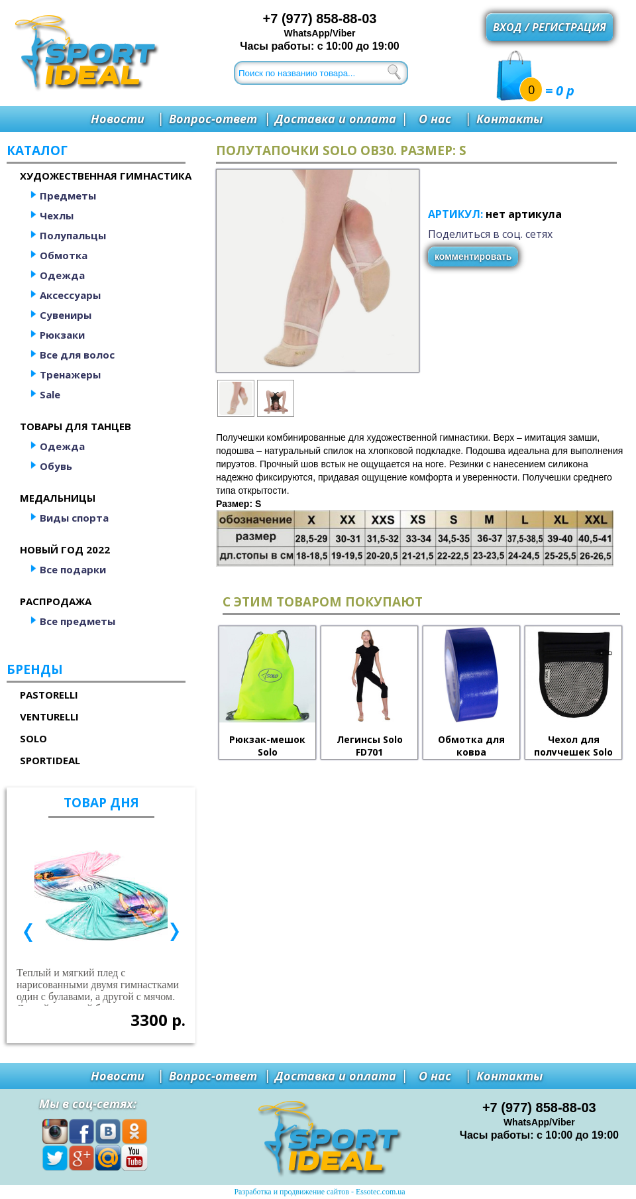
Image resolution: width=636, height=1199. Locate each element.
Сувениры (65, 314)
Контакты (509, 119)
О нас (435, 119)
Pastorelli (49, 694)
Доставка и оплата (335, 119)
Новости (117, 119)
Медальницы (57, 497)
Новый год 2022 (65, 549)
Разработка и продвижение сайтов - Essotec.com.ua (319, 1191)
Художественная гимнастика (105, 175)
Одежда (62, 275)
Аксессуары (70, 295)
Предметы (68, 195)
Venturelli (49, 716)
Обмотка (63, 255)
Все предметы (77, 621)
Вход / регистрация (549, 27)
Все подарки (73, 569)
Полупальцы (73, 235)
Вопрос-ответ (213, 119)
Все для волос (77, 354)
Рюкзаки (62, 334)
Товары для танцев (75, 426)
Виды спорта (74, 517)
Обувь (56, 466)
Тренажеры (70, 374)
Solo (33, 738)
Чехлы (57, 215)
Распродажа (55, 601)
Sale (50, 394)
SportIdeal (50, 760)
